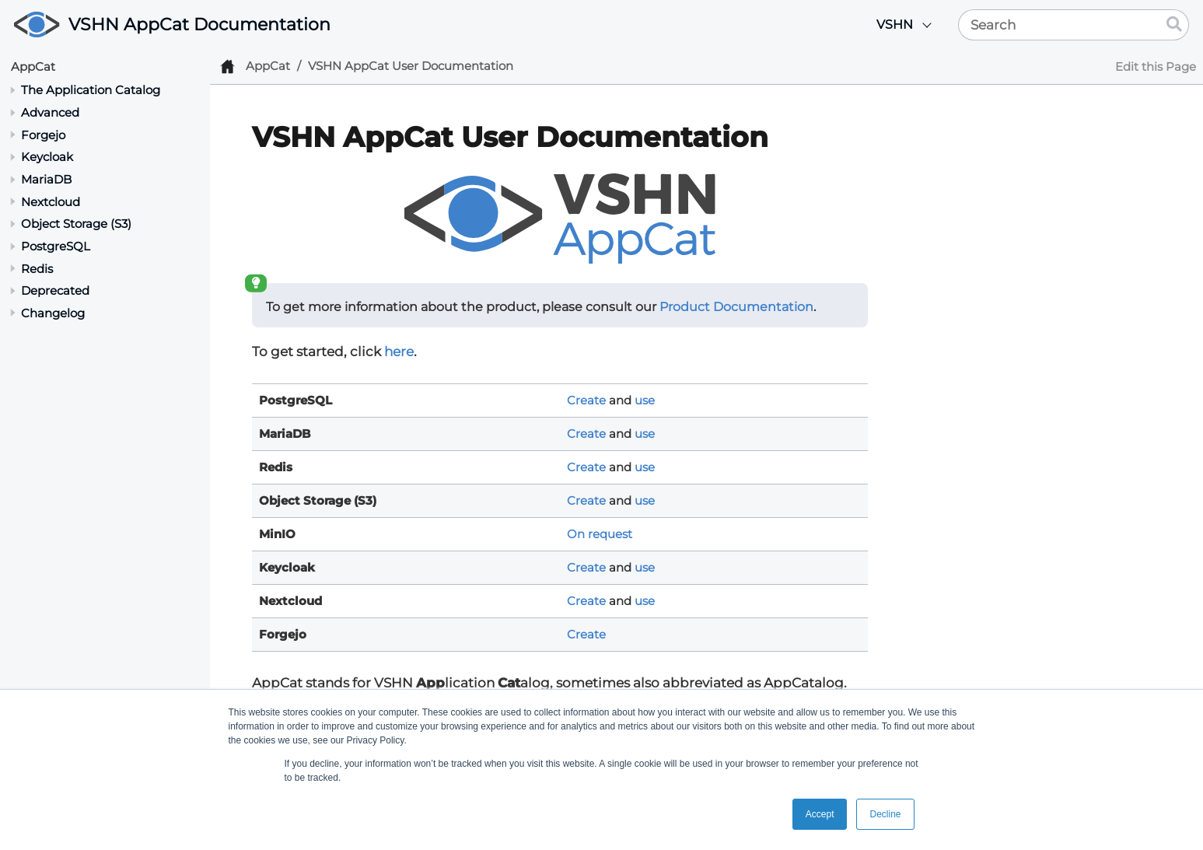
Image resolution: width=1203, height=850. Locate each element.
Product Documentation (736, 306)
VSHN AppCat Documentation (199, 24)
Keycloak (47, 156)
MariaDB (46, 179)
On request (599, 533)
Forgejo (43, 135)
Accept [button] (820, 814)
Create (586, 400)
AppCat (33, 66)
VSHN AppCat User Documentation (410, 65)
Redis (37, 268)
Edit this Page (1155, 66)
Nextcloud (50, 201)
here (399, 351)
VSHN (894, 24)
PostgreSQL (55, 246)
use (645, 400)
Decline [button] (885, 814)
